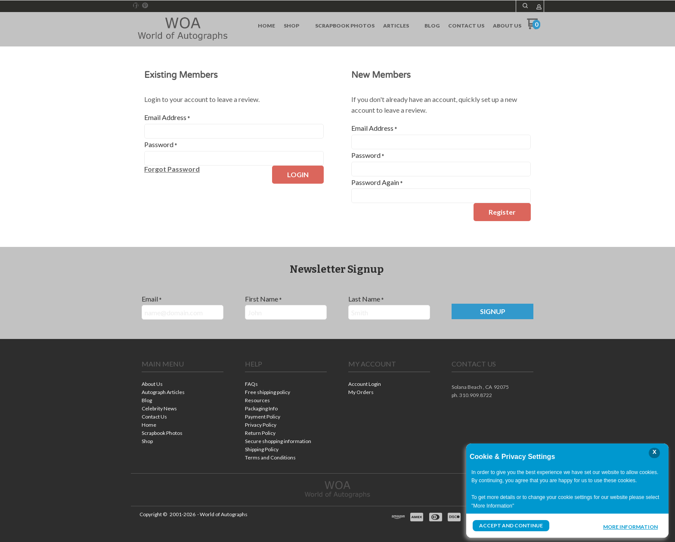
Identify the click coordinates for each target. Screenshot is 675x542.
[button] (525, 5)
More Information (630, 527)
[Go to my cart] (533, 27)
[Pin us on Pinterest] (145, 5)
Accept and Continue (511, 525)
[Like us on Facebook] (136, 5)
